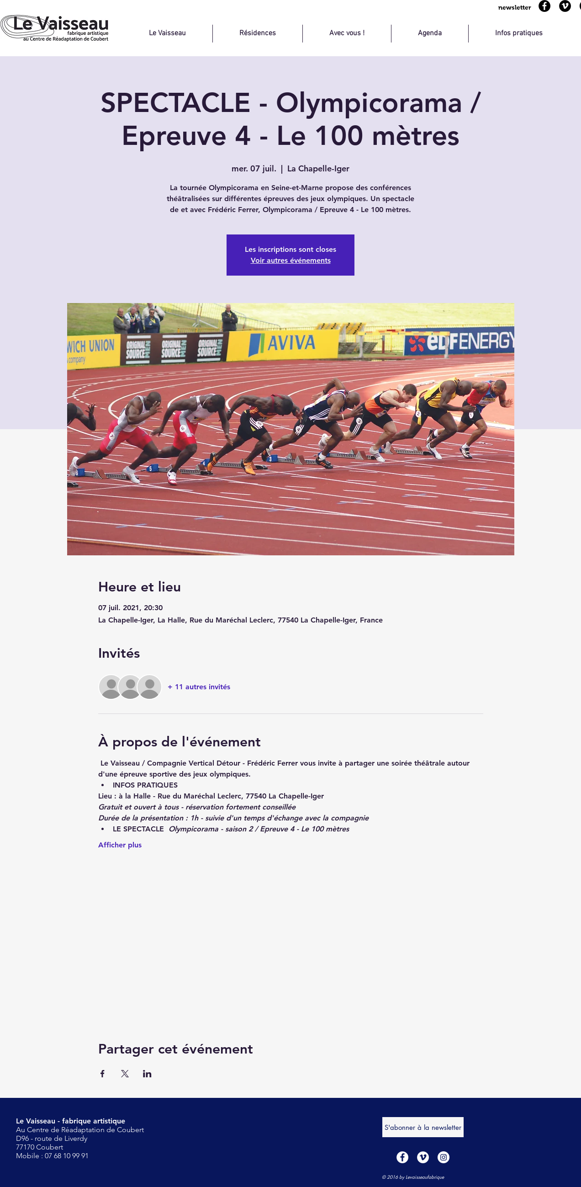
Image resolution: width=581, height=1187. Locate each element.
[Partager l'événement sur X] (125, 1073)
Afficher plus (120, 845)
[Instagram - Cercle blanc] (443, 1157)
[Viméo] (565, 6)
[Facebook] (544, 6)
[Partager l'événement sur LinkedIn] (147, 1073)
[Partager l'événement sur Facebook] (102, 1073)
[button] (514, 7)
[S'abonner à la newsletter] (423, 1127)
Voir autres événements (291, 260)
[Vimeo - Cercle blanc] (423, 1157)
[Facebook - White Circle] (402, 1157)
